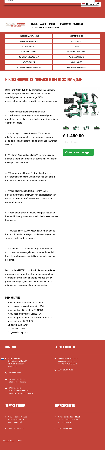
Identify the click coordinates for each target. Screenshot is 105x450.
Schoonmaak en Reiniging (29, 67)
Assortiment (48, 24)
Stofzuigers (76, 41)
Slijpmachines (28, 46)
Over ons (65, 24)
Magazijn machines (76, 67)
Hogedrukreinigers (76, 52)
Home (34, 24)
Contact (78, 24)
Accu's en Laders (28, 52)
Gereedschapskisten (28, 41)
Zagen (76, 46)
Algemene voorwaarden (45, 27)
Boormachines (76, 36)
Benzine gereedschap (29, 57)
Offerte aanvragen (78, 152)
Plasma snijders (76, 57)
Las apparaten (76, 62)
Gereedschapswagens (28, 36)
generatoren (29, 62)
